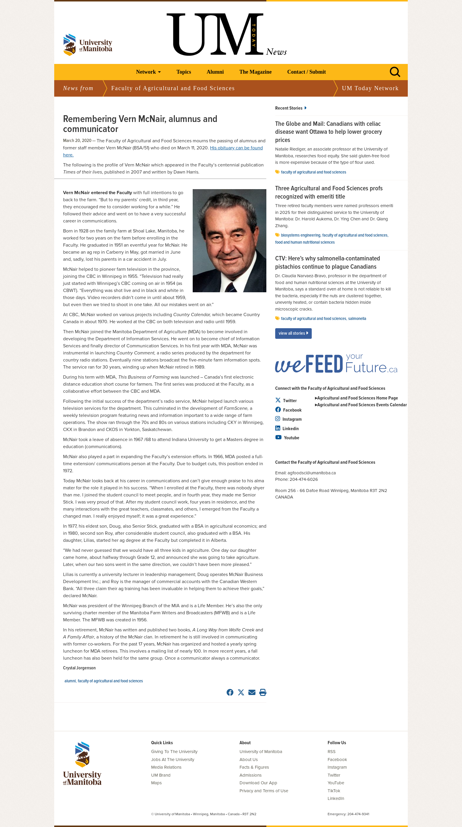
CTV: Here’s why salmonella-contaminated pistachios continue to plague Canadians (327, 263)
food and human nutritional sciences (305, 242)
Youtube (287, 438)
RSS (332, 751)
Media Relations (166, 767)
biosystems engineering (300, 235)
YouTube (336, 782)
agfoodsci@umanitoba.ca (312, 473)
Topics (183, 72)
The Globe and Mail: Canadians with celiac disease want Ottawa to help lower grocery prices (328, 132)
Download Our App (258, 782)
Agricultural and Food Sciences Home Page (357, 398)
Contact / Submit (306, 72)
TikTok (334, 790)
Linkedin (287, 429)
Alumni (215, 72)
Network (146, 72)
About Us (249, 759)
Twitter (286, 401)
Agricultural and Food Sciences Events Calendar (362, 405)
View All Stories (293, 333)
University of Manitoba (261, 751)
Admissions (251, 775)
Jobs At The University (172, 759)
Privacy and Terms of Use (264, 790)
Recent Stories (290, 108)
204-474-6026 (305, 479)
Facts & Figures (254, 767)
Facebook (288, 410)
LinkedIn (336, 798)
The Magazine (255, 72)
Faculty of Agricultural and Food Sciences (110, 681)
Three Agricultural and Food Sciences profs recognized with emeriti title (329, 193)
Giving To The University (174, 751)
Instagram (288, 419)
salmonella (357, 319)
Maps (156, 782)
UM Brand (161, 775)
